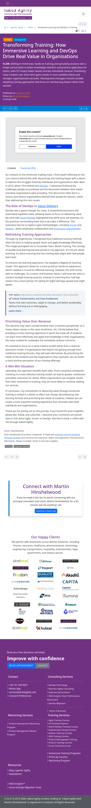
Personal (8, 446)
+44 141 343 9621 (17, 684)
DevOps (44, 185)
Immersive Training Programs (64, 753)
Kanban (9, 228)
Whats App (14, 688)
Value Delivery (48, 206)
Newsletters (14, 774)
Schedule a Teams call (46, 511)
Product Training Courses (59, 742)
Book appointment (21, 665)
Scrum (73, 225)
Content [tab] (11, 168)
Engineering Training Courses (61, 729)
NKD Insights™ (16, 783)
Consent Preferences (19, 695)
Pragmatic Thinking (21, 446)
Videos (31, 27)
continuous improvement (67, 228)
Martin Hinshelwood (21, 96)
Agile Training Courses (58, 720)
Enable (59, 146)
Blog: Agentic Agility (18, 770)
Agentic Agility (17, 27)
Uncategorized (20, 40)
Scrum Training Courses (59, 745)
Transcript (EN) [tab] (28, 168)
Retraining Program (58, 760)
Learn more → (16, 310)
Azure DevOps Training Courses (62, 726)
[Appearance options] (85, 24)
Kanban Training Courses (59, 733)
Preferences (32, 146)
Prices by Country (57, 756)
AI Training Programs (57, 723)
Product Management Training (62, 739)
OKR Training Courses (58, 736)
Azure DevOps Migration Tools (24, 787)
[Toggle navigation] (7, 3)
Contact (42, 665)
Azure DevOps (27, 217)
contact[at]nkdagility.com (21, 692)
